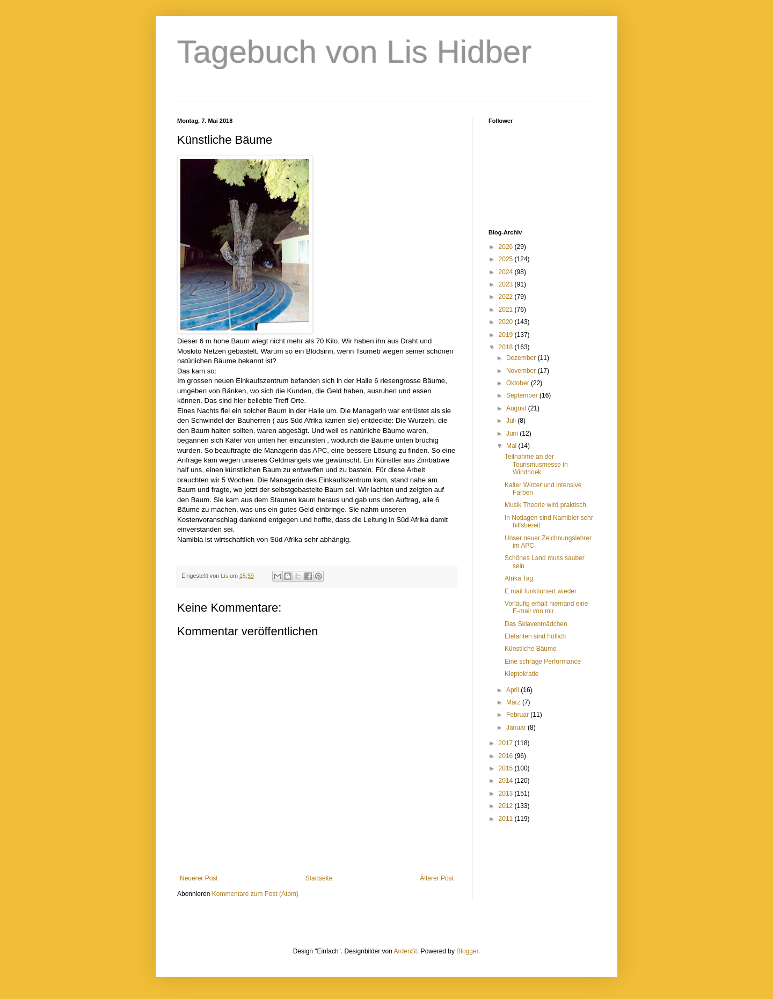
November (522, 370)
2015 (507, 768)
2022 (507, 296)
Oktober (518, 383)
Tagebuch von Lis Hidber (354, 52)
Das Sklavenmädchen (536, 624)
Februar (518, 714)
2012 (507, 806)
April (513, 690)
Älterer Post (437, 878)
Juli (511, 420)
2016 (507, 756)
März (514, 702)
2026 (507, 247)
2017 (507, 743)
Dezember (522, 358)
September (522, 395)
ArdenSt (405, 951)
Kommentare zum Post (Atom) (255, 894)
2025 (507, 259)
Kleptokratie (521, 674)
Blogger (467, 951)
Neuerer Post (199, 878)
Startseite (319, 878)
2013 (507, 793)
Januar (517, 727)
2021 (507, 309)
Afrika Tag (519, 578)
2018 (507, 347)
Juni (513, 433)
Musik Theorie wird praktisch (545, 505)
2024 (507, 272)
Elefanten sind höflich (535, 636)
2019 (507, 335)
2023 (507, 284)
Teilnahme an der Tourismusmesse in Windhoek (536, 464)
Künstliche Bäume (531, 648)
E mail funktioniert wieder (541, 591)
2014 (507, 780)
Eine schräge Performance (543, 661)
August (517, 408)
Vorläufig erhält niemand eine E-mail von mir (546, 607)
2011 (507, 818)
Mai (512, 446)
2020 (507, 322)
